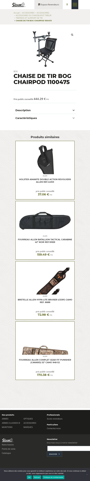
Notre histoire (8, 445)
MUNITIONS (7, 427)
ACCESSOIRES (28, 13)
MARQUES (28, 427)
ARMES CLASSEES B (11, 423)
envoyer (53, 454)
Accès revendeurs (55, 419)
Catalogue (6, 453)
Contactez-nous (54, 428)
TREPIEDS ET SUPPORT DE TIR (29, 18)
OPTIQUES (28, 419)
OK (29, 477)
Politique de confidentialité (53, 477)
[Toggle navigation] (75, 4)
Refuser (37, 477)
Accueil (17, 13)
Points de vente (8, 449)
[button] (72, 35)
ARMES (5, 419)
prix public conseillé (45, 193)
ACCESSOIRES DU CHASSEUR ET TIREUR (33, 15)
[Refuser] (87, 474)
